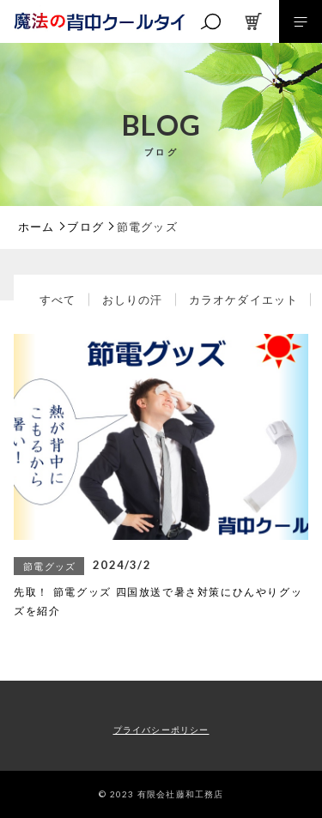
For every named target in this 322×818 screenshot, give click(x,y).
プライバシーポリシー (161, 730)
